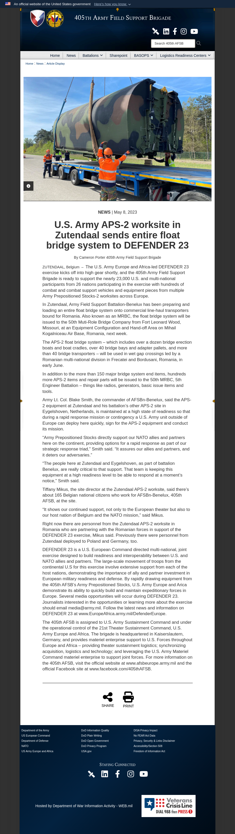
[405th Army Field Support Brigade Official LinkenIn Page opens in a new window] (104, 775)
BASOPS (144, 55)
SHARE (108, 699)
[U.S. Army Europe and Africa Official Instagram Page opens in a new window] (184, 31)
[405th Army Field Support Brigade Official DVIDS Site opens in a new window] (156, 31)
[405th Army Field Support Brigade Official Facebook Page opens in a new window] (175, 31)
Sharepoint (118, 55)
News (71, 55)
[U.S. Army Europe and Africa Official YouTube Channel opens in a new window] (194, 31)
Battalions (93, 55)
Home (55, 55)
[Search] (173, 43)
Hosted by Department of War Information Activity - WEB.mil (84, 806)
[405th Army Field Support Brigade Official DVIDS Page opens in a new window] (91, 774)
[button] (113, 4)
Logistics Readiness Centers (185, 55)
